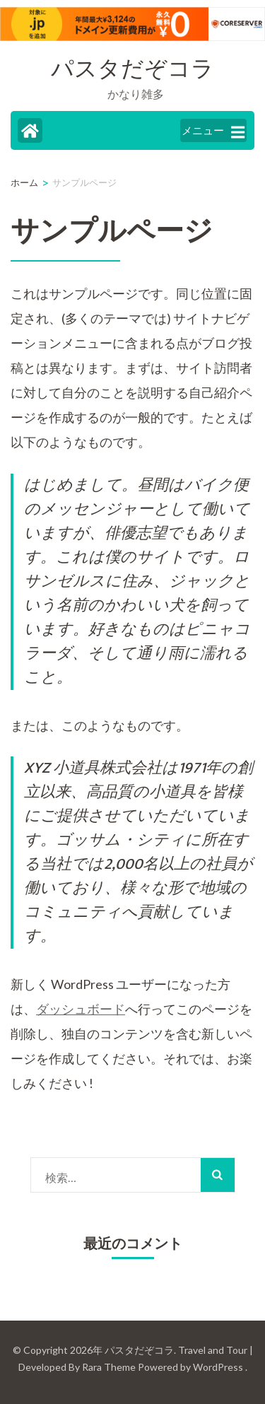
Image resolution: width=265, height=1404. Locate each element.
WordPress (218, 1367)
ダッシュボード (80, 1009)
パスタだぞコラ (132, 69)
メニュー (213, 131)
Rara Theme (109, 1367)
